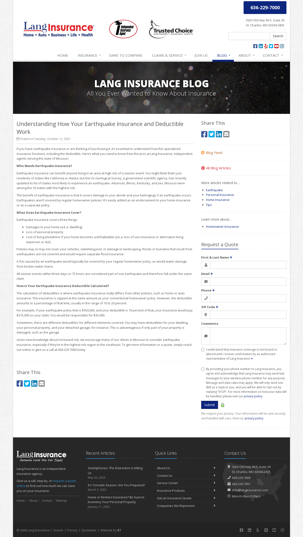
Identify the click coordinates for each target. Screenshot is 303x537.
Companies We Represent (186, 506)
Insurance (90, 55)
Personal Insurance (220, 195)
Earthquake (214, 190)
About (247, 55)
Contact (273, 55)
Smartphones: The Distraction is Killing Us (117, 473)
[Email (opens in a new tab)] (42, 383)
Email (207, 274)
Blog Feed (211, 152)
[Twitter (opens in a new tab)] (271, 46)
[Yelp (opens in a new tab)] (266, 46)
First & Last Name (216, 257)
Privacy (72, 530)
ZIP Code (209, 307)
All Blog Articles (216, 168)
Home (62, 55)
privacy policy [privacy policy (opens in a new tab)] (254, 418)
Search (278, 36)
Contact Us (186, 475)
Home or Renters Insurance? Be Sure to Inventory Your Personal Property (117, 502)
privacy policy (253, 396)
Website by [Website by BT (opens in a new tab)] (111, 530)
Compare (126, 55)
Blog (224, 55)
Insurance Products (186, 490)
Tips (209, 205)
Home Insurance (218, 200)
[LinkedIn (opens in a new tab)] (261, 46)
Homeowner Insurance (222, 226)
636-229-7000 (241, 478)
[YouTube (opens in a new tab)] (276, 46)
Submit (209, 405)
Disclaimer (89, 530)
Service (169, 55)
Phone (208, 290)
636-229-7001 (241, 484)
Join (201, 55)
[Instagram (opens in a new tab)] (282, 46)
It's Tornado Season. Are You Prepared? (117, 487)
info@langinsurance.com (250, 490)
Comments (209, 323)
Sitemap (61, 501)
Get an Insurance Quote (186, 498)
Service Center (186, 483)
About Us (186, 468)
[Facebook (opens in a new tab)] (255, 46)
